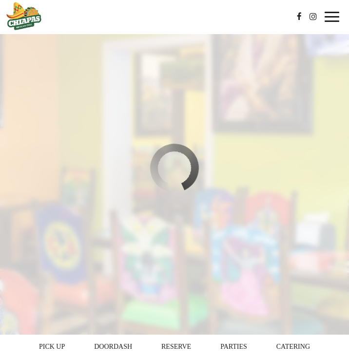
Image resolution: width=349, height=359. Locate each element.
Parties (233, 346)
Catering (293, 346)
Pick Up (52, 346)
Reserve (176, 346)
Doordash (113, 346)
